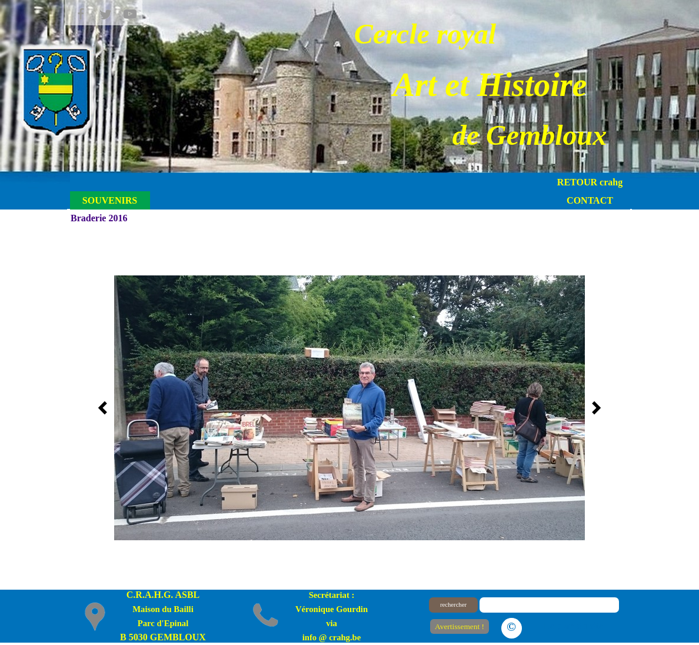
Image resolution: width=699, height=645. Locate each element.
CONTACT (590, 200)
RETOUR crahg (590, 182)
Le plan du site (573, 626)
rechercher (453, 604)
